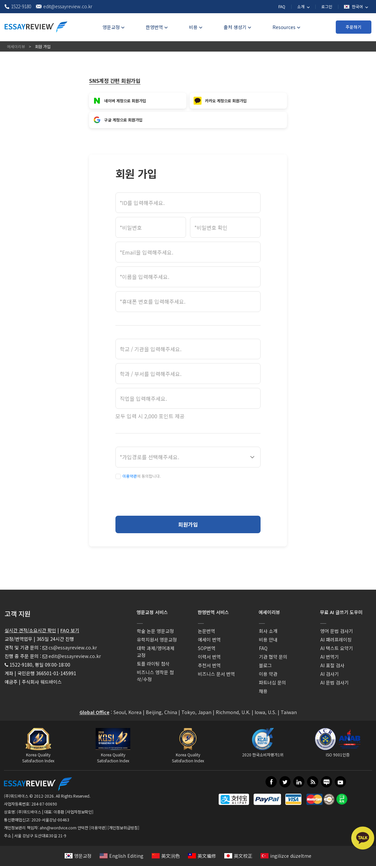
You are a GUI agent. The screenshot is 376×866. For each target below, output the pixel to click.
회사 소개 (268, 631)
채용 (263, 691)
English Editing (121, 855)
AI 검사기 (329, 674)
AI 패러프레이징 (336, 639)
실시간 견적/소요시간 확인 (30, 630)
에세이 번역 (209, 639)
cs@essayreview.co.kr (72, 647)
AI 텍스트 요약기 (336, 648)
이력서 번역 (209, 656)
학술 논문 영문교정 (155, 631)
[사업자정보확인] (79, 811)
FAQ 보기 (69, 630)
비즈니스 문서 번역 (216, 674)
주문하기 (353, 27)
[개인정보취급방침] (123, 827)
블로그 (265, 665)
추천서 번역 (209, 665)
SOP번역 (206, 648)
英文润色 (166, 855)
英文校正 (238, 855)
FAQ (281, 6)
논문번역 (206, 631)
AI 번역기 (329, 656)
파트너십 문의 (272, 682)
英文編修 (202, 855)
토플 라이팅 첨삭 (153, 663)
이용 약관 (268, 674)
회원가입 (188, 524)
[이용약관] (98, 827)
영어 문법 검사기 (336, 631)
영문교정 (78, 855)
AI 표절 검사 (332, 665)
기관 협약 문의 (273, 656)
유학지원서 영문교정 (157, 639)
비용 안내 (268, 639)
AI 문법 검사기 (334, 682)
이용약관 (129, 476)
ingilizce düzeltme (286, 855)
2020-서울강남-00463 (50, 819)
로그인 (326, 6)
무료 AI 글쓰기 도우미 (341, 612)
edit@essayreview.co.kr (74, 656)
